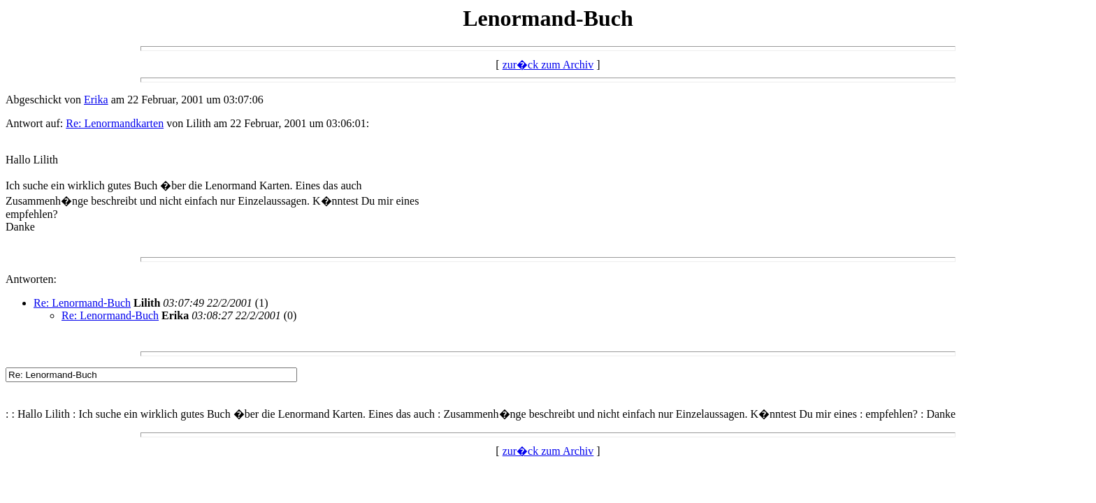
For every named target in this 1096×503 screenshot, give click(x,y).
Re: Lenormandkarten (115, 123)
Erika (96, 99)
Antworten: (31, 279)
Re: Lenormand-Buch (82, 303)
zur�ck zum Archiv (548, 65)
